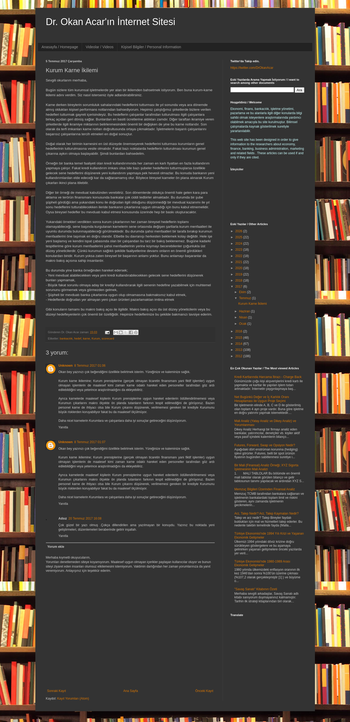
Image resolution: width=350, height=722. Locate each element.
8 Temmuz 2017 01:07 (90, 442)
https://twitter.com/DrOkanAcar (252, 68)
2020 (239, 268)
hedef (77, 338)
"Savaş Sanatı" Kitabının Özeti (255, 589)
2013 (239, 350)
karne (86, 338)
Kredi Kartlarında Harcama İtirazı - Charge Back (268, 377)
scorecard (108, 338)
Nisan (243, 317)
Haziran (245, 311)
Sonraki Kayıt (56, 691)
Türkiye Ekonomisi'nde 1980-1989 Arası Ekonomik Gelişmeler (262, 563)
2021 (239, 262)
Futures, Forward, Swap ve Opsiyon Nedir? (264, 445)
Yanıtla (63, 427)
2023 (239, 249)
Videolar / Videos (99, 47)
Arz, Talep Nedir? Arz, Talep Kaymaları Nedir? (266, 513)
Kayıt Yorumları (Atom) (73, 698)
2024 (239, 243)
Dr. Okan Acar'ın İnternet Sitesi (110, 21)
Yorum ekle (55, 547)
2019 (239, 274)
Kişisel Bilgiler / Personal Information (151, 47)
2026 (239, 231)
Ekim (243, 292)
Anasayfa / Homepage (60, 47)
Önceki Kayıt (204, 691)
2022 (239, 256)
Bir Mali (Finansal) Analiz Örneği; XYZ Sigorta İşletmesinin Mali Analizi (266, 467)
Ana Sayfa (130, 691)
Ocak (243, 324)
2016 (239, 331)
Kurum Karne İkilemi (252, 304)
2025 (239, 237)
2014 (239, 344)
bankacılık (66, 338)
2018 (239, 280)
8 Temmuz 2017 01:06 (90, 365)
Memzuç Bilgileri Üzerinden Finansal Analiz (264, 489)
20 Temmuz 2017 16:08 (85, 518)
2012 (239, 356)
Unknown (66, 365)
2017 (239, 286)
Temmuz (245, 298)
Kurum (96, 338)
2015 (239, 338)
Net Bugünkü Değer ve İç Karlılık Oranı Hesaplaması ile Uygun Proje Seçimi (261, 399)
